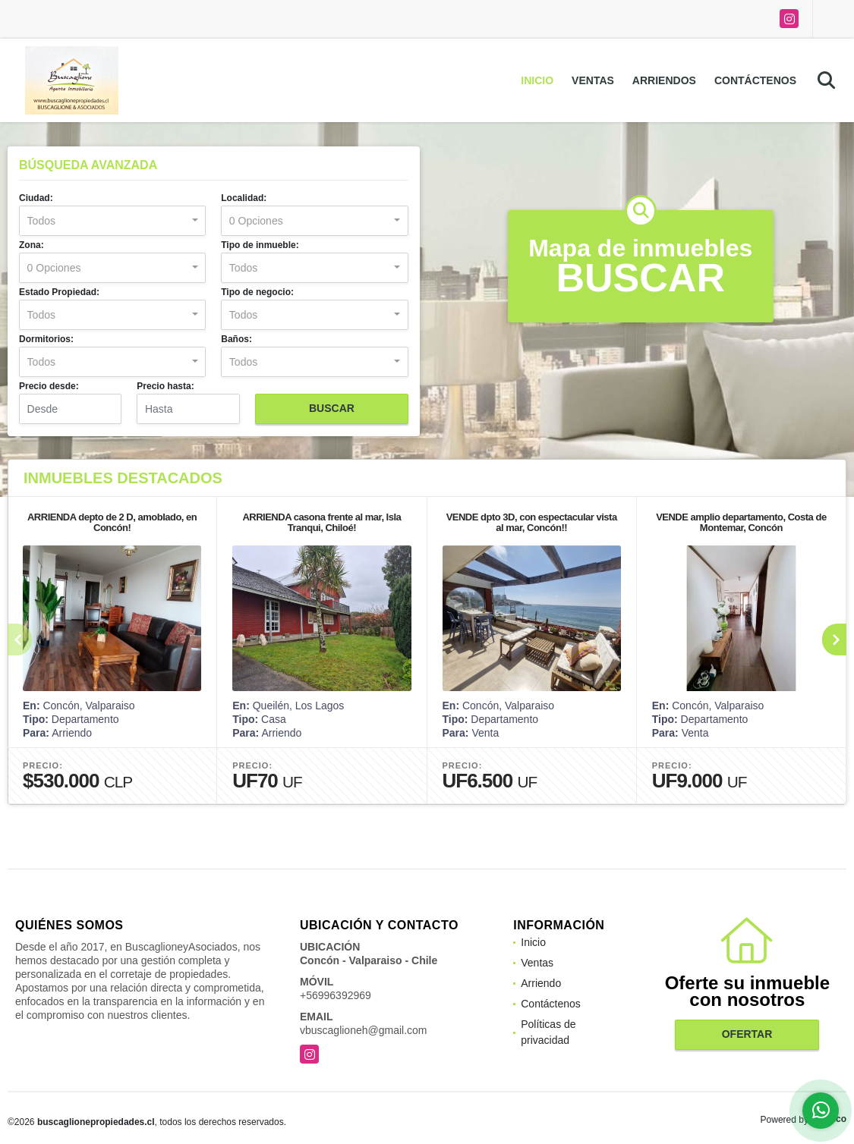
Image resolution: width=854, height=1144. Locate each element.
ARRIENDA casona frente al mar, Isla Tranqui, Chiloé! (321, 522)
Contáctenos (755, 80)
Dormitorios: (46, 339)
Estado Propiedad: (59, 292)
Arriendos (664, 80)
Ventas (593, 80)
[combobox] (112, 221)
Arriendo (541, 983)
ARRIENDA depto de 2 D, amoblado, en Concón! (112, 522)
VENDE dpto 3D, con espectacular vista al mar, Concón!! (531, 522)
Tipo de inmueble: (259, 245)
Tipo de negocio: (257, 292)
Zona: (31, 245)
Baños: (236, 339)
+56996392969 (335, 995)
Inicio (537, 80)
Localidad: (243, 198)
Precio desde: (49, 386)
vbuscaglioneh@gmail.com (363, 1030)
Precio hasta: (165, 386)
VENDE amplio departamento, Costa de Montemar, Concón (741, 522)
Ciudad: (36, 198)
